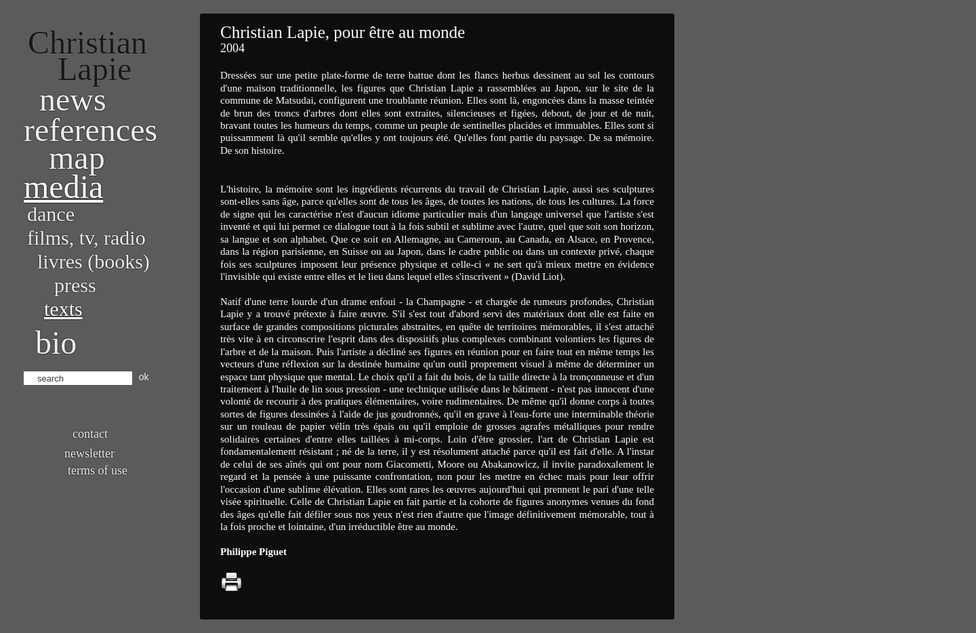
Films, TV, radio (86, 237)
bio (56, 343)
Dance (51, 214)
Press (75, 285)
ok (144, 376)
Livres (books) (93, 261)
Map (77, 158)
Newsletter (89, 453)
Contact (90, 434)
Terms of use (97, 470)
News (72, 99)
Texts (63, 309)
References (90, 130)
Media (63, 187)
